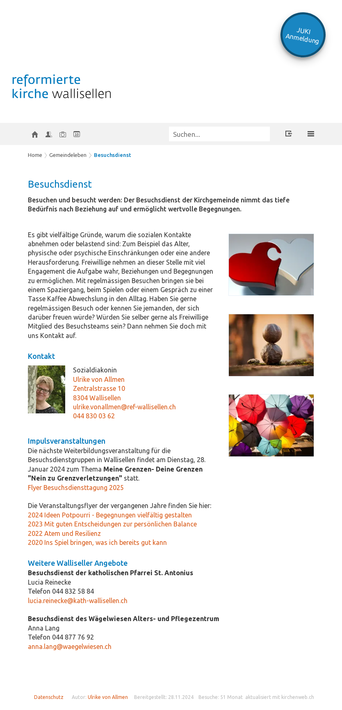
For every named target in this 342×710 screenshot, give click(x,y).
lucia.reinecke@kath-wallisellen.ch (78, 600)
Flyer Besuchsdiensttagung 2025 (76, 487)
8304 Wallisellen (97, 398)
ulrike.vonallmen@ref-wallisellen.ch (124, 407)
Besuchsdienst (112, 155)
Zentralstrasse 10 (99, 388)
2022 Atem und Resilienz (64, 533)
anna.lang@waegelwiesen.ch (70, 646)
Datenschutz (49, 697)
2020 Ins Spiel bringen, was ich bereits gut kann (97, 542)
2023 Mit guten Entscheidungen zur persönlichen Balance (112, 524)
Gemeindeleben (68, 155)
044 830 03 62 (94, 416)
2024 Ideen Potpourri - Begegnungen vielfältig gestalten (110, 515)
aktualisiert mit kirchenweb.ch (279, 697)
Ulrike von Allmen (99, 379)
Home (35, 155)
